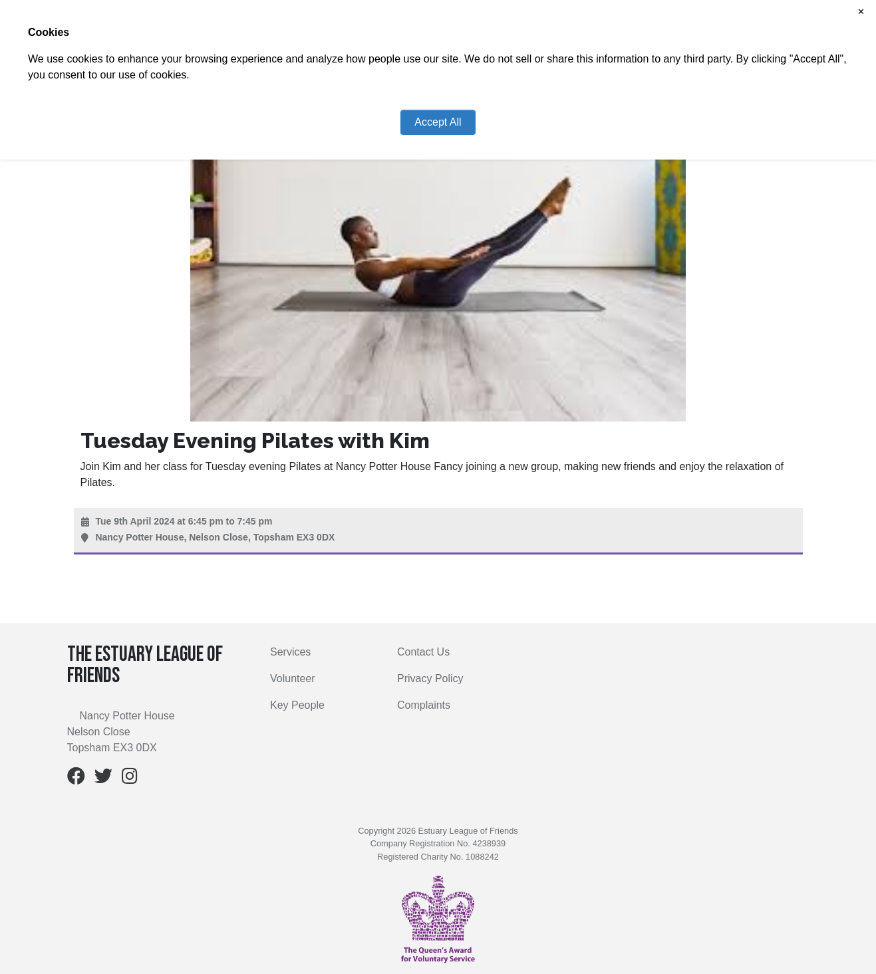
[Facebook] (76, 779)
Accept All (437, 122)
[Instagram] (130, 779)
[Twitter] (103, 779)
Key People (297, 705)
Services (290, 652)
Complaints (423, 705)
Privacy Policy (430, 678)
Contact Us (423, 652)
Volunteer (292, 678)
